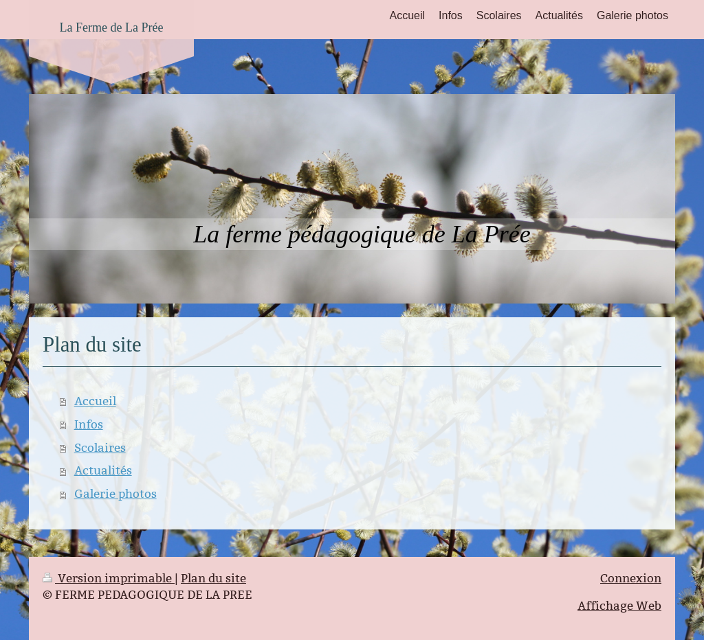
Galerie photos (115, 494)
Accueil (95, 401)
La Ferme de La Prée (112, 27)
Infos (88, 425)
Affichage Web (619, 606)
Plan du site (213, 578)
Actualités (103, 471)
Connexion (630, 578)
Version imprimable (109, 578)
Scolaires (100, 448)
